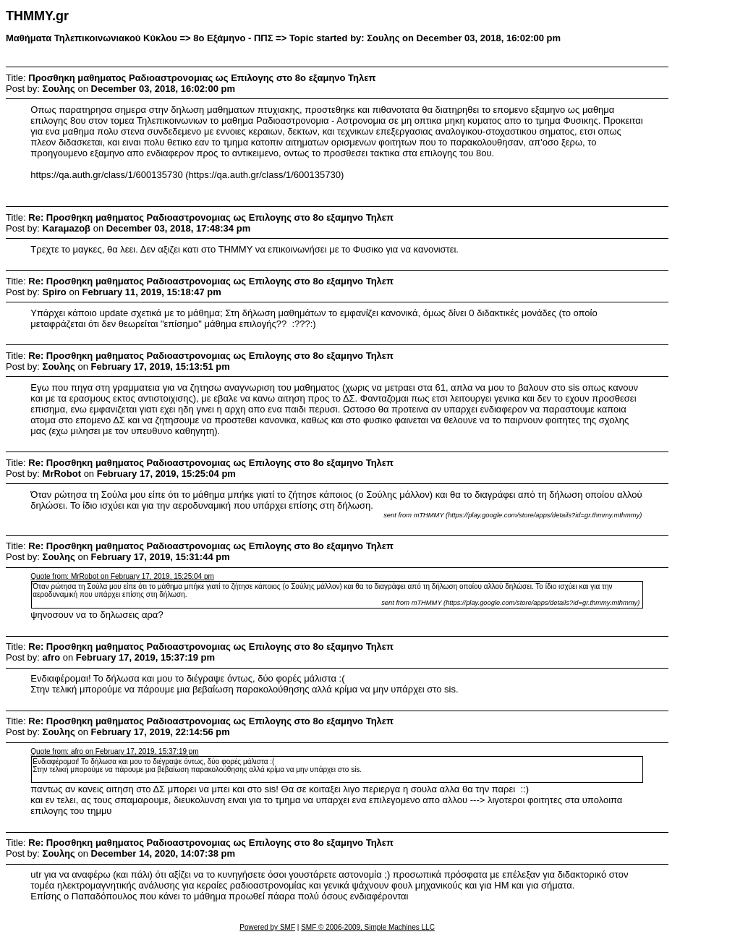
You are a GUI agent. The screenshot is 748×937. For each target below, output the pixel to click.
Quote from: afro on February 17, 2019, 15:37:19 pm (114, 751)
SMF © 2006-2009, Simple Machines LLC (368, 927)
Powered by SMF (267, 927)
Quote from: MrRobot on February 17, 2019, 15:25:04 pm (121, 576)
